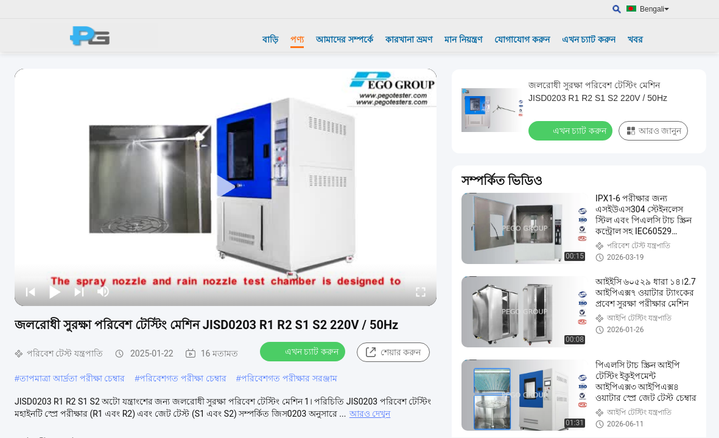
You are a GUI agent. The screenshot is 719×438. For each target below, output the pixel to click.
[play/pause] (55, 291)
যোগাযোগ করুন (522, 39)
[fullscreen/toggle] (421, 291)
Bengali (654, 9)
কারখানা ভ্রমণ (408, 39)
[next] (79, 291)
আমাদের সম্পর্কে (344, 39)
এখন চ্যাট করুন (589, 39)
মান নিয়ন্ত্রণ (463, 39)
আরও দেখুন (369, 414)
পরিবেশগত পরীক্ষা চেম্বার (182, 378)
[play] (226, 187)
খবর (635, 39)
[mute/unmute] (103, 291)
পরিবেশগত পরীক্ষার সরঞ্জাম (289, 378)
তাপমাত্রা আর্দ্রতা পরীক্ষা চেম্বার (72, 378)
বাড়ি (270, 39)
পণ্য (297, 39)
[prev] (30, 291)
